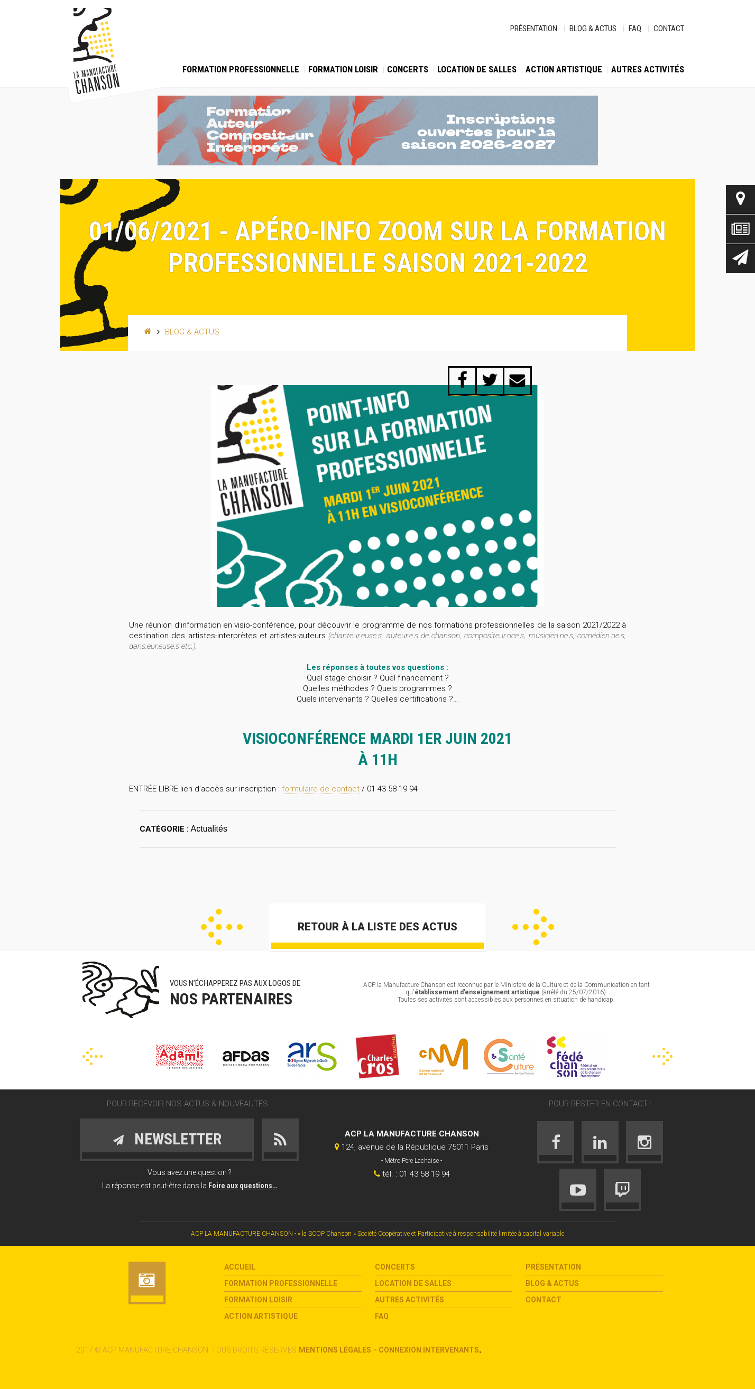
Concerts (407, 69)
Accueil (239, 1267)
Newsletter (740, 258)
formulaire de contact (321, 789)
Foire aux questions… (242, 1185)
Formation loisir (343, 69)
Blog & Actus (592, 28)
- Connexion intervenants (426, 1350)
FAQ (635, 28)
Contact (668, 28)
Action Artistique (564, 69)
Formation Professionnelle (240, 69)
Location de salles (477, 69)
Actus (740, 229)
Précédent (222, 927)
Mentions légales (335, 1350)
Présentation (533, 28)
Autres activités (647, 69)
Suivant (533, 927)
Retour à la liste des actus (377, 926)
